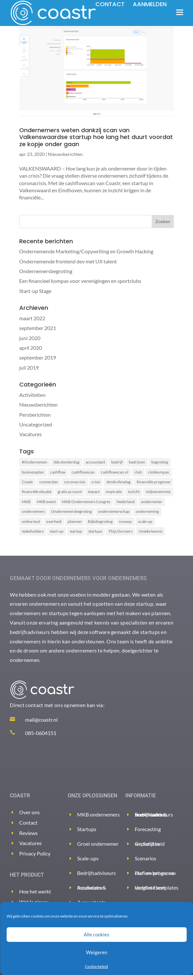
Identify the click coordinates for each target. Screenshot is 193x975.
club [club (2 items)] (138, 472)
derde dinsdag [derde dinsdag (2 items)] (118, 481)
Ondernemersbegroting (45, 271)
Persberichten (35, 415)
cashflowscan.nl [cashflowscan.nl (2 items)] (114, 472)
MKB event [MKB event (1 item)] (46, 501)
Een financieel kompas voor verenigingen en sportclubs (80, 281)
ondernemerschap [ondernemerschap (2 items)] (114, 511)
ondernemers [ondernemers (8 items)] (33, 511)
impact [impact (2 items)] (94, 491)
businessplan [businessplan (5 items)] (33, 472)
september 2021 (37, 328)
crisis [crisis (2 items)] (95, 481)
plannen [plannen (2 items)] (75, 521)
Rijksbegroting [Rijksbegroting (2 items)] (100, 521)
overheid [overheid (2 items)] (54, 521)
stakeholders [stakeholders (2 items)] (33, 531)
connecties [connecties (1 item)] (48, 481)
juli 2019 (29, 367)
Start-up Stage (35, 291)
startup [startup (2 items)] (76, 531)
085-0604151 (40, 733)
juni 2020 (29, 338)
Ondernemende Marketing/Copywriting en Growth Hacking (86, 251)
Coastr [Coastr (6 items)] (27, 481)
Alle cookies (96, 934)
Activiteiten (32, 395)
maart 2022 (32, 318)
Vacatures (30, 434)
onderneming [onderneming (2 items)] (147, 511)
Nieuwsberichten (65, 154)
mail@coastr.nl (41, 719)
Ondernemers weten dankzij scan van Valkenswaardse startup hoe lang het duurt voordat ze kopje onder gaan (96, 137)
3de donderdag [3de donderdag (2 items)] (66, 462)
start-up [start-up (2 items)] (56, 531)
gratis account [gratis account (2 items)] (70, 491)
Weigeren (96, 952)
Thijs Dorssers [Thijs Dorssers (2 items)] (120, 531)
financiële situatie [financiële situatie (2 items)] (36, 491)
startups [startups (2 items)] (95, 531)
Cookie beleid (96, 966)
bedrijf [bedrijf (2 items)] (117, 462)
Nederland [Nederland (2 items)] (126, 501)
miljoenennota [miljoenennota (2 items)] (158, 491)
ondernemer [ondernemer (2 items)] (151, 501)
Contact (110, 4)
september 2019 (37, 357)
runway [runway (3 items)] (125, 521)
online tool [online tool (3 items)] (31, 521)
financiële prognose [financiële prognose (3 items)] (153, 481)
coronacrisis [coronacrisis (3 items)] (74, 481)
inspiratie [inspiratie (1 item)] (114, 491)
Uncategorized (35, 424)
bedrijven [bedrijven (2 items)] (137, 462)
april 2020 (30, 348)
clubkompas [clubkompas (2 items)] (158, 472)
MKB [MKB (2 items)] (26, 501)
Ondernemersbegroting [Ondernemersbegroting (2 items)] (71, 511)
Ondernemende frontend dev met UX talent (68, 261)
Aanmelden (150, 4)
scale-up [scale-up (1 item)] (145, 521)
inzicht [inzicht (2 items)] (134, 491)
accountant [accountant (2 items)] (95, 462)
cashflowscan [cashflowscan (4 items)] (83, 472)
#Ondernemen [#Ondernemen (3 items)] (34, 462)
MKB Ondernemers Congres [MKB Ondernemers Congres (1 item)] (86, 501)
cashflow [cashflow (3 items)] (57, 472)
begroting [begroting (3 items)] (159, 462)
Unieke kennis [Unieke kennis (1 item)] (150, 531)
